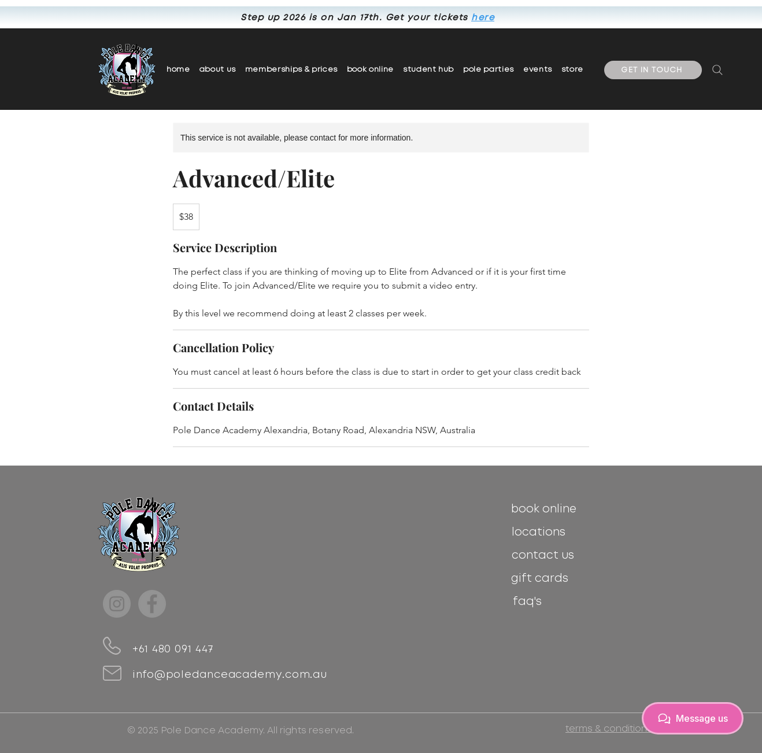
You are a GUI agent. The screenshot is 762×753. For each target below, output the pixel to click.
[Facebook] (152, 604)
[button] (291, 70)
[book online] (543, 509)
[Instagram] (117, 604)
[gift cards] (539, 578)
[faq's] (526, 601)
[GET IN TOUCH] (653, 70)
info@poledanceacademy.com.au (229, 675)
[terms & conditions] (608, 728)
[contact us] (542, 555)
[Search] (717, 70)
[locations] (538, 532)
